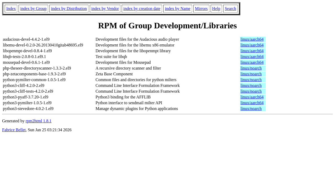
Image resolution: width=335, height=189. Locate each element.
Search (230, 8)
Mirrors (201, 8)
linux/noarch (251, 68)
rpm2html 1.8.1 (39, 121)
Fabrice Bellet (14, 130)
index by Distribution (69, 8)
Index (11, 8)
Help (216, 8)
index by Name (178, 8)
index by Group (33, 8)
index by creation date (141, 8)
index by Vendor (105, 8)
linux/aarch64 (252, 39)
